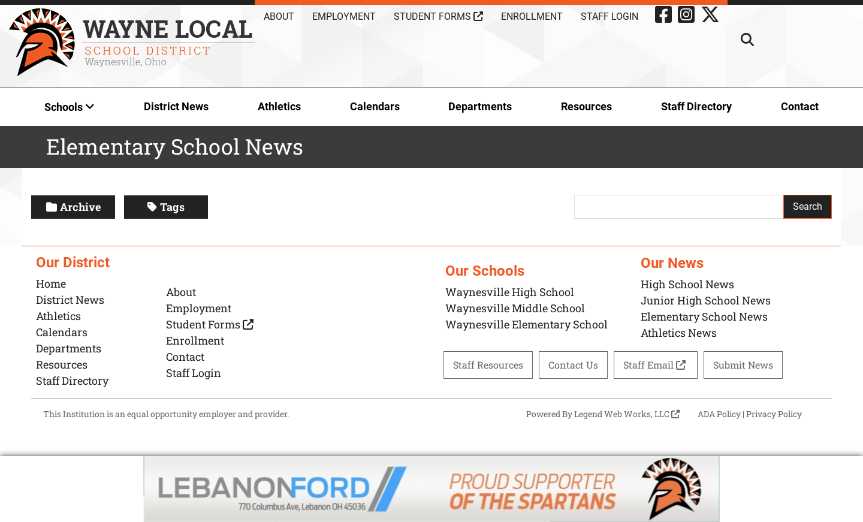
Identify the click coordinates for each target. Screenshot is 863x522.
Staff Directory (696, 106)
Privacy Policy (774, 414)
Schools (69, 107)
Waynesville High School (509, 292)
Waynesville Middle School (515, 308)
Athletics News (679, 332)
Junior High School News (706, 300)
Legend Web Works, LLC (627, 414)
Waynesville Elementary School (526, 324)
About (279, 16)
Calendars (375, 106)
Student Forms (438, 16)
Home (51, 283)
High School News (687, 284)
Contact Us (573, 364)
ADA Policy (719, 414)
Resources (586, 106)
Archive (73, 207)
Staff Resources (488, 364)
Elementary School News (704, 316)
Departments (480, 106)
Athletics (279, 106)
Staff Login (609, 16)
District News (176, 106)
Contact (800, 106)
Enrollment (532, 16)
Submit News (743, 364)
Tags (166, 207)
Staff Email (655, 364)
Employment (344, 16)
